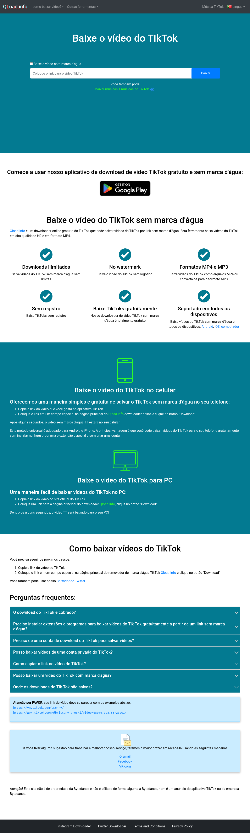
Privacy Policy (182, 826)
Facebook (125, 761)
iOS (217, 327)
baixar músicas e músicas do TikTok (125, 89)
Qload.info (17, 231)
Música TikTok (213, 7)
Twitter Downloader (112, 826)
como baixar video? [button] (47, 7)
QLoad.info (15, 7)
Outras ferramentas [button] (81, 7)
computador (230, 327)
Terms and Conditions (149, 826)
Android (207, 327)
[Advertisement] (125, 124)
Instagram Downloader (74, 826)
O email (125, 756)
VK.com (125, 766)
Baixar (205, 73)
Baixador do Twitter (71, 581)
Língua (235, 7)
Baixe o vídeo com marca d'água (57, 64)
